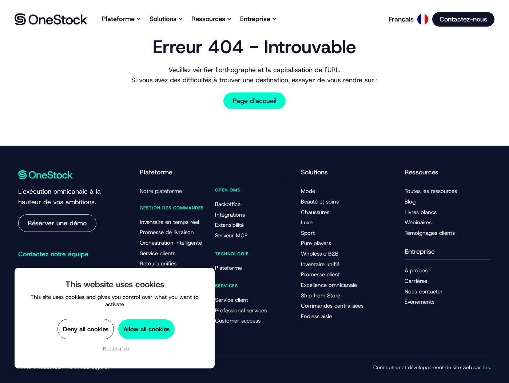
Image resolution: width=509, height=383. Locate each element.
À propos (416, 270)
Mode (308, 191)
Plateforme (228, 268)
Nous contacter (424, 291)
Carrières (416, 281)
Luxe (307, 222)
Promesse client (320, 274)
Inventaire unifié (320, 264)
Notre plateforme (161, 191)
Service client (231, 300)
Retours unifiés (158, 263)
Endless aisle (316, 316)
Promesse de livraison (167, 232)
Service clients (157, 253)
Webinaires (418, 222)
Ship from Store (320, 295)
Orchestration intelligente (171, 242)
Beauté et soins (320, 201)
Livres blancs (421, 212)
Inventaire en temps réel (169, 222)
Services (226, 286)
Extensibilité (229, 225)
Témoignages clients (430, 233)
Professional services (241, 310)
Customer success (238, 320)
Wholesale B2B (319, 253)
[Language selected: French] (406, 19)
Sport (308, 233)
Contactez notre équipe (53, 254)
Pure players (316, 243)
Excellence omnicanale (329, 285)
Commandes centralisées (332, 305)
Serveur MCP (231, 235)
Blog (410, 201)
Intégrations (230, 214)
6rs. (486, 367)
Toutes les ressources (431, 191)
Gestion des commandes (172, 208)
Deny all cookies (85, 329)
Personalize (116, 348)
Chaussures (315, 212)
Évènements (419, 301)
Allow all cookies (146, 329)
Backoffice (227, 204)
